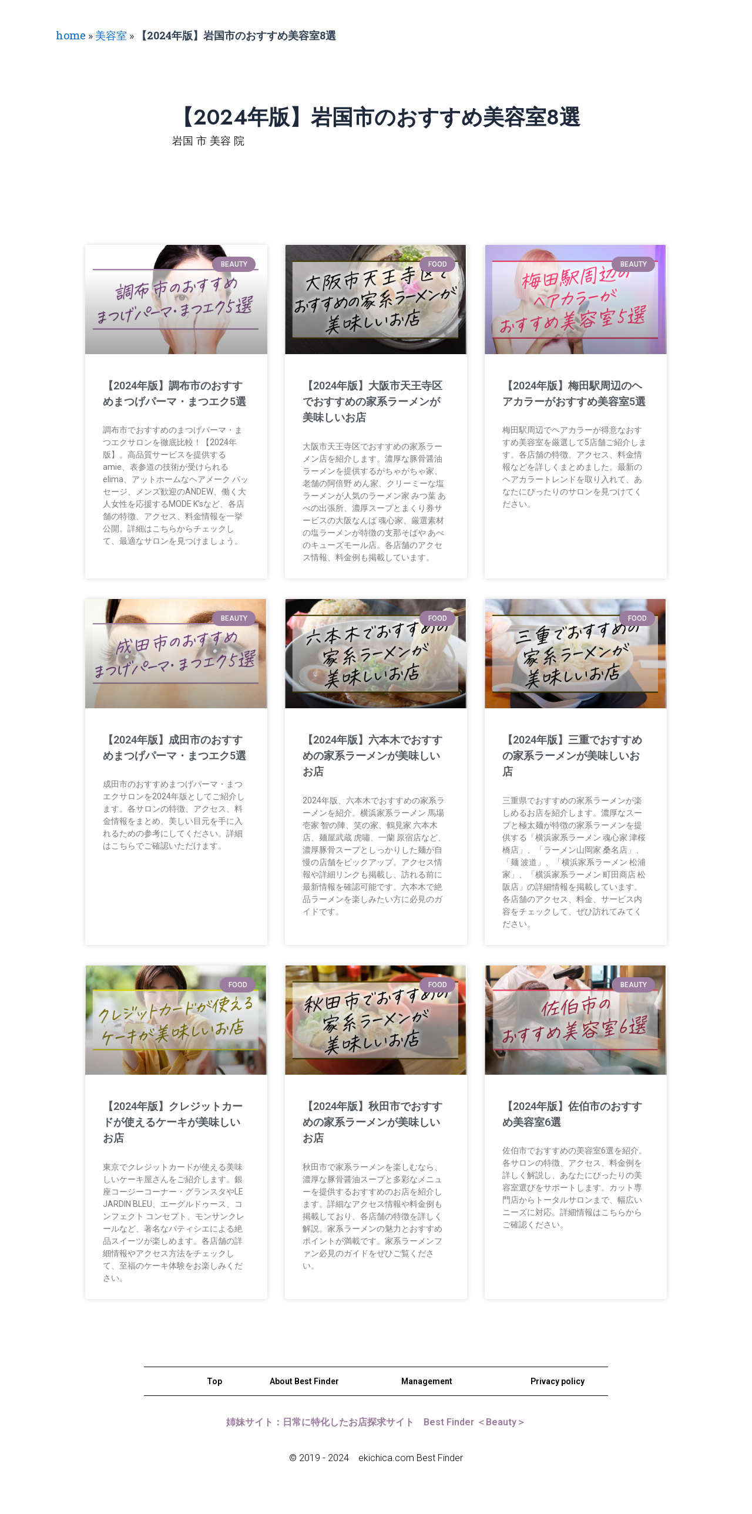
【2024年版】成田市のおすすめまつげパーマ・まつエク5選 (173, 755)
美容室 (111, 35)
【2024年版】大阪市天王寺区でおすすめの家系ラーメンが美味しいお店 (372, 401)
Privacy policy (558, 1381)
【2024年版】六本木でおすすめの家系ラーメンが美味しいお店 (373, 755)
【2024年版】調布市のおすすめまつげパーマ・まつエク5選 (173, 401)
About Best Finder (304, 1381)
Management (426, 1381)
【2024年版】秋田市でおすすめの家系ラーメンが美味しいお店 (373, 1122)
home (71, 35)
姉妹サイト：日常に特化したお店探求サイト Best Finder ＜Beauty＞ (376, 1422)
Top (214, 1381)
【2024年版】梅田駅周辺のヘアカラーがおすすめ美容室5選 (573, 401)
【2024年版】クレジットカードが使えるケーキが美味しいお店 (174, 1122)
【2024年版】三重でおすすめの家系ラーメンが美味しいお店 (572, 755)
